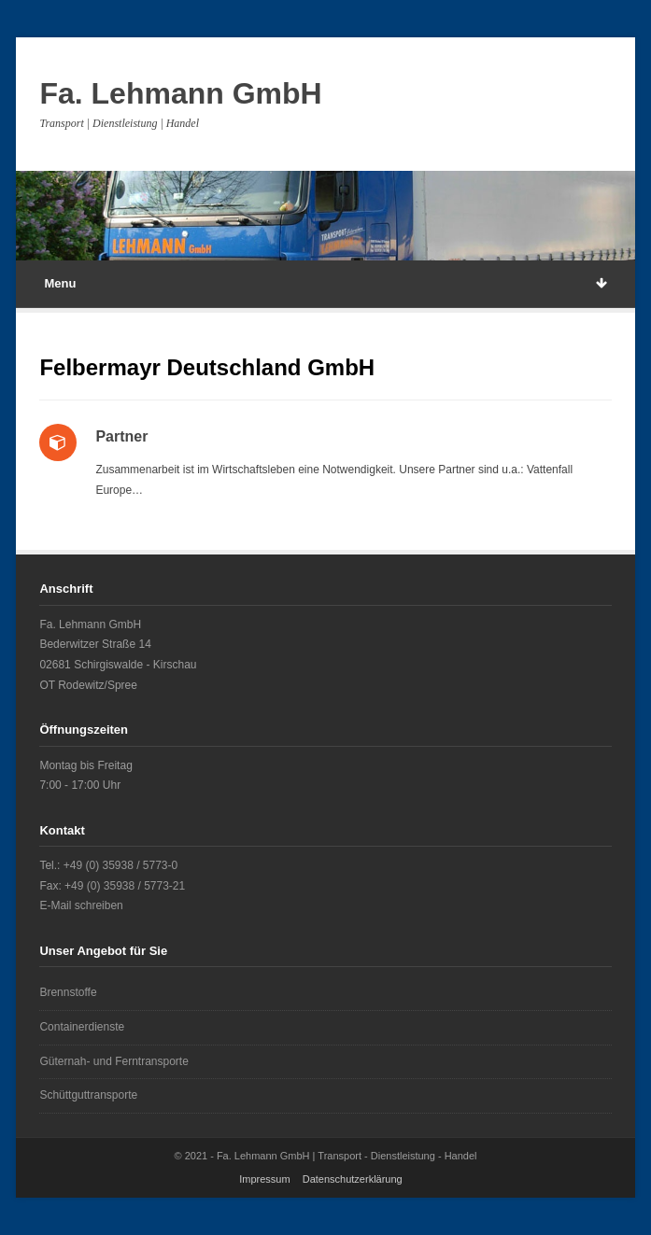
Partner (121, 436)
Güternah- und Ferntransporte (113, 1061)
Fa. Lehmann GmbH (180, 93)
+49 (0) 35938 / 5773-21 (124, 885)
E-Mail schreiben (80, 905)
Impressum (264, 1179)
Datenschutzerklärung (353, 1179)
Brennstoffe (67, 992)
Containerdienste (81, 1026)
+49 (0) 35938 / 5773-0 (120, 865)
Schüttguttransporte (88, 1095)
